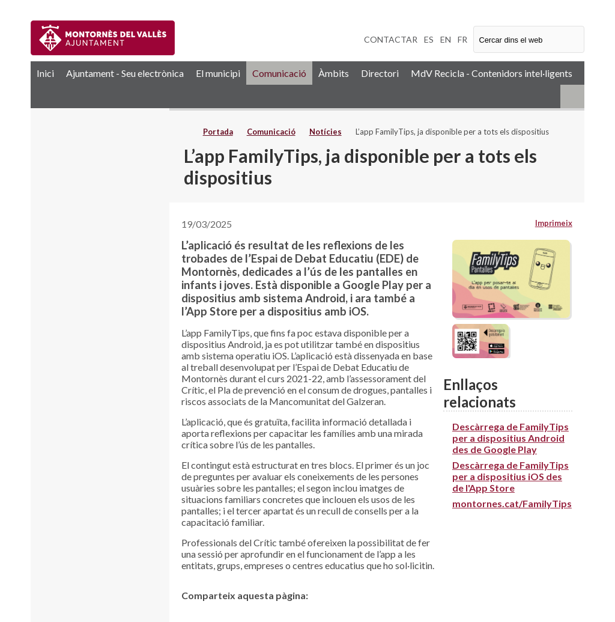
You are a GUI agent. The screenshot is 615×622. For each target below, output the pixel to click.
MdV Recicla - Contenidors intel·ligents (491, 73)
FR (462, 39)
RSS (572, 96)
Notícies (325, 131)
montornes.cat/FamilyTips (512, 503)
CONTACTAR (390, 39)
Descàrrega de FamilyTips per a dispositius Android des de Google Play (510, 438)
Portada (218, 131)
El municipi (218, 73)
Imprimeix (553, 223)
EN (445, 39)
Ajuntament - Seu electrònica (125, 73)
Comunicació (279, 73)
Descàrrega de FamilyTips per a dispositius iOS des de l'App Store (510, 476)
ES (429, 39)
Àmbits (333, 73)
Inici (45, 73)
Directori (380, 73)
